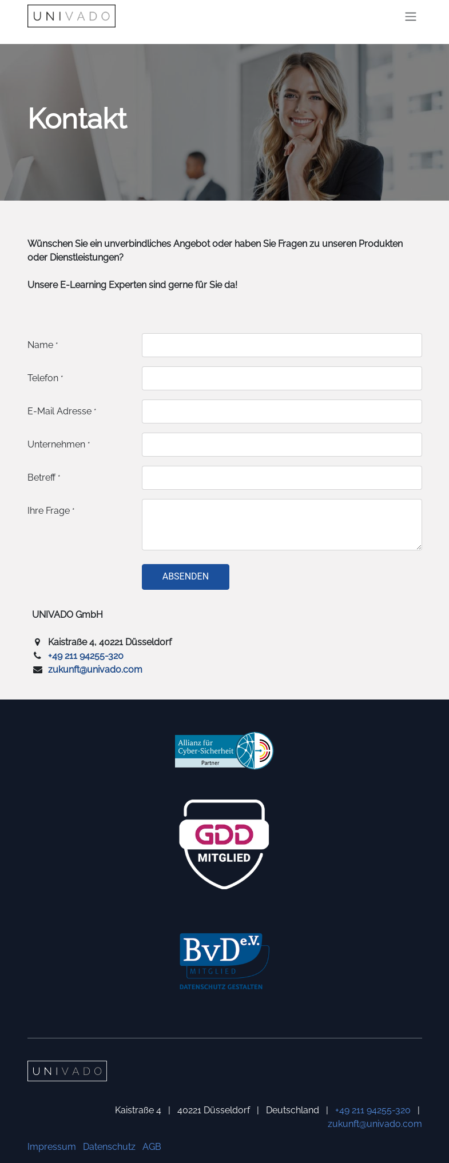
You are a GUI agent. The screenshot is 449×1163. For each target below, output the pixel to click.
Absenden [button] (185, 576)
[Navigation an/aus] (410, 16)
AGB (151, 1146)
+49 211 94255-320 (86, 655)
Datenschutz (109, 1146)
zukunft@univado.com (95, 669)
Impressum (51, 1146)
